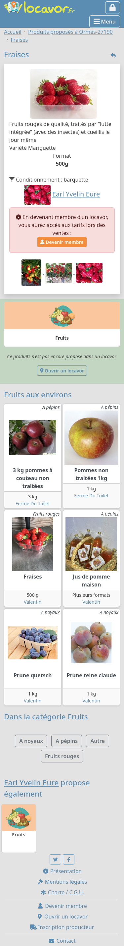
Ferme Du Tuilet (33, 503)
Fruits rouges (62, 756)
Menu (105, 21)
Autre (97, 741)
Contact (61, 940)
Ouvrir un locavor (62, 370)
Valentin (32, 602)
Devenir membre (61, 242)
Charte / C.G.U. (62, 892)
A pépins (67, 741)
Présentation (62, 871)
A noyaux (31, 741)
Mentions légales (62, 881)
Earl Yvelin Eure (31, 782)
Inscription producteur (62, 927)
